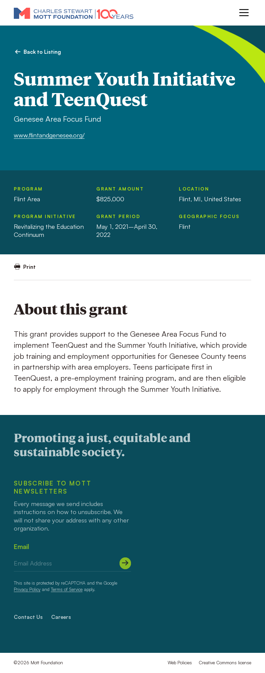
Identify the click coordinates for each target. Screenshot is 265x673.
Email (21, 546)
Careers (61, 617)
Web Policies (180, 662)
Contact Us (28, 617)
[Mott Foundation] (73, 13)
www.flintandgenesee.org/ (49, 135)
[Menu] (244, 12)
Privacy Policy (27, 589)
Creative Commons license (225, 662)
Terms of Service (66, 589)
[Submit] (125, 563)
